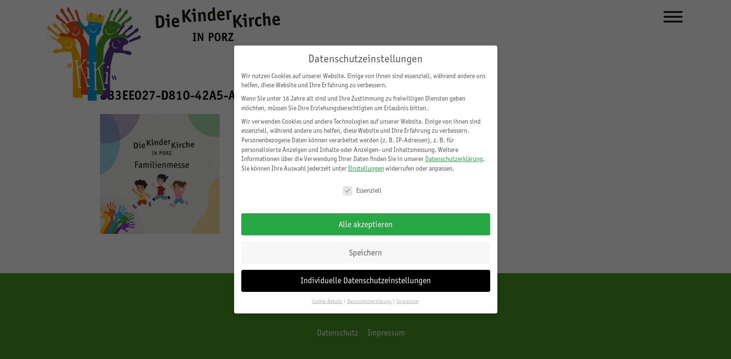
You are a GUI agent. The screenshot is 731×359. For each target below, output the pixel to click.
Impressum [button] (407, 301)
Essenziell (362, 190)
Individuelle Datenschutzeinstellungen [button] (366, 280)
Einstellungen (366, 168)
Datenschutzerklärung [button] (369, 301)
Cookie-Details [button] (327, 301)
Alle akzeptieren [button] (365, 224)
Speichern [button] (365, 252)
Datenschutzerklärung (454, 158)
